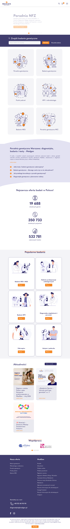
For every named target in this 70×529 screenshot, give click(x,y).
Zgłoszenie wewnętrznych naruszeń (46, 485)
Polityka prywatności (42, 470)
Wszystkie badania (56, 42)
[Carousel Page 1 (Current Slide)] (32, 450)
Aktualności (40, 466)
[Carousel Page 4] (38, 450)
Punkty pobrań (13, 470)
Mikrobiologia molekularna (16, 466)
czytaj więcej (19, 398)
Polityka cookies (41, 468)
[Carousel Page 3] (36, 450)
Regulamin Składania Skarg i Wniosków (47, 475)
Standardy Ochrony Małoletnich (45, 478)
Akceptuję (35, 526)
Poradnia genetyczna (15, 468)
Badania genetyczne (15, 463)
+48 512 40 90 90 (20, 503)
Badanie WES (13, 473)
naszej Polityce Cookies (39, 523)
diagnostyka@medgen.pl (18, 508)
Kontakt (39, 463)
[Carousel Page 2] (34, 450)
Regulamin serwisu (42, 473)
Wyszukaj (45, 42)
